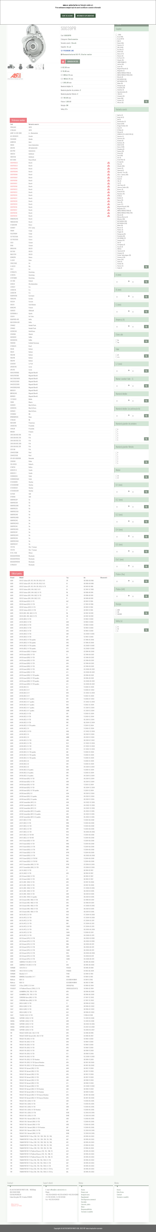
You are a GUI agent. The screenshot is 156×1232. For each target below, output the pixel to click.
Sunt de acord (67, 15)
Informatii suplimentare (85, 15)
